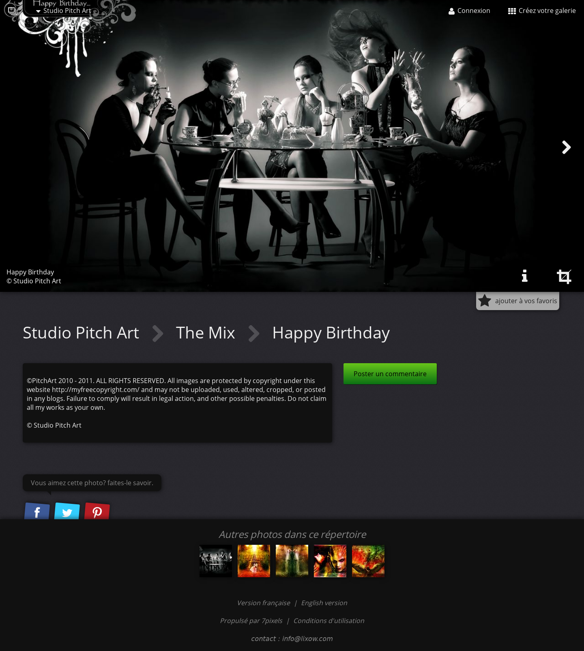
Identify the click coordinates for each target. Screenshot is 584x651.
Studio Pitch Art (63, 10)
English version (324, 602)
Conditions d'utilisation (328, 620)
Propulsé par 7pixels (251, 620)
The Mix (207, 332)
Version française (264, 602)
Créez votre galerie (542, 10)
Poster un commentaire (390, 373)
